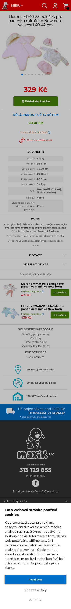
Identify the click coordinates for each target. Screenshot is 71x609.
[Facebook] (35, 483)
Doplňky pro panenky (35, 345)
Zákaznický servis (15, 501)
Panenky (35, 338)
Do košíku (60, 292)
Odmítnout (35, 600)
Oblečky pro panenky (36, 334)
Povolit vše (35, 579)
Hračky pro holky (36, 342)
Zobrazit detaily (36, 590)
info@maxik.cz (49, 491)
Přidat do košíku (35, 101)
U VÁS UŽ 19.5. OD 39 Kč (34, 132)
